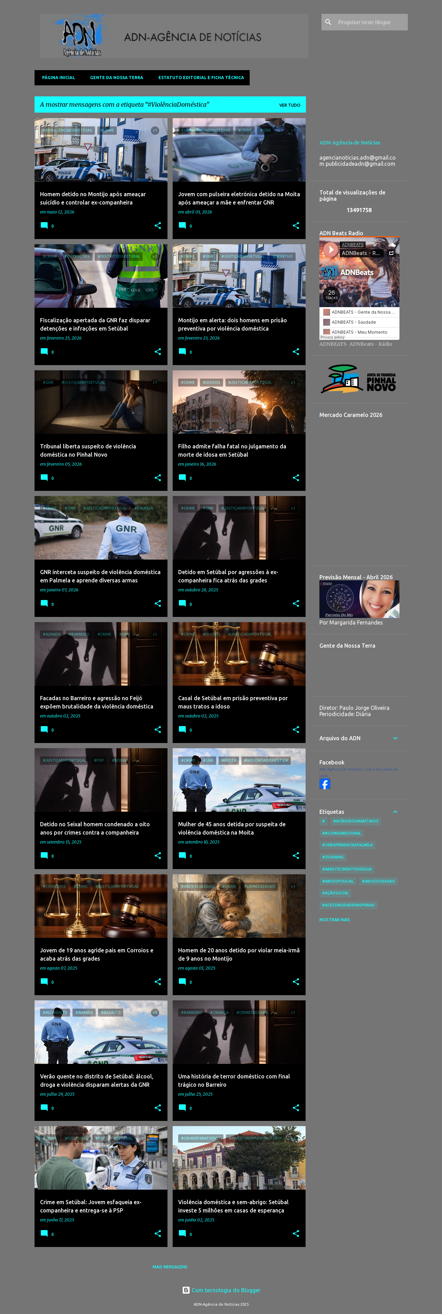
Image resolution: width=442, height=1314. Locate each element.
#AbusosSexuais (378, 881)
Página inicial (56, 77)
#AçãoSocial (335, 893)
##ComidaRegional (341, 833)
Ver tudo (289, 105)
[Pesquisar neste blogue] (371, 22)
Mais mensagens (170, 1267)
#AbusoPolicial (338, 881)
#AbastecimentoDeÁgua (347, 869)
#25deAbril (333, 857)
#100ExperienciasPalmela (347, 845)
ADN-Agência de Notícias (349, 143)
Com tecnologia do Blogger (221, 1290)
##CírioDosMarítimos (355, 821)
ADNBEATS (333, 344)
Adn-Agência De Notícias (340, 769)
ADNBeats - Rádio (370, 344)
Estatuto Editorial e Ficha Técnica (199, 77)
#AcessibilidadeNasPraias (348, 905)
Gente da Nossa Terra (114, 77)
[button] (158, 226)
